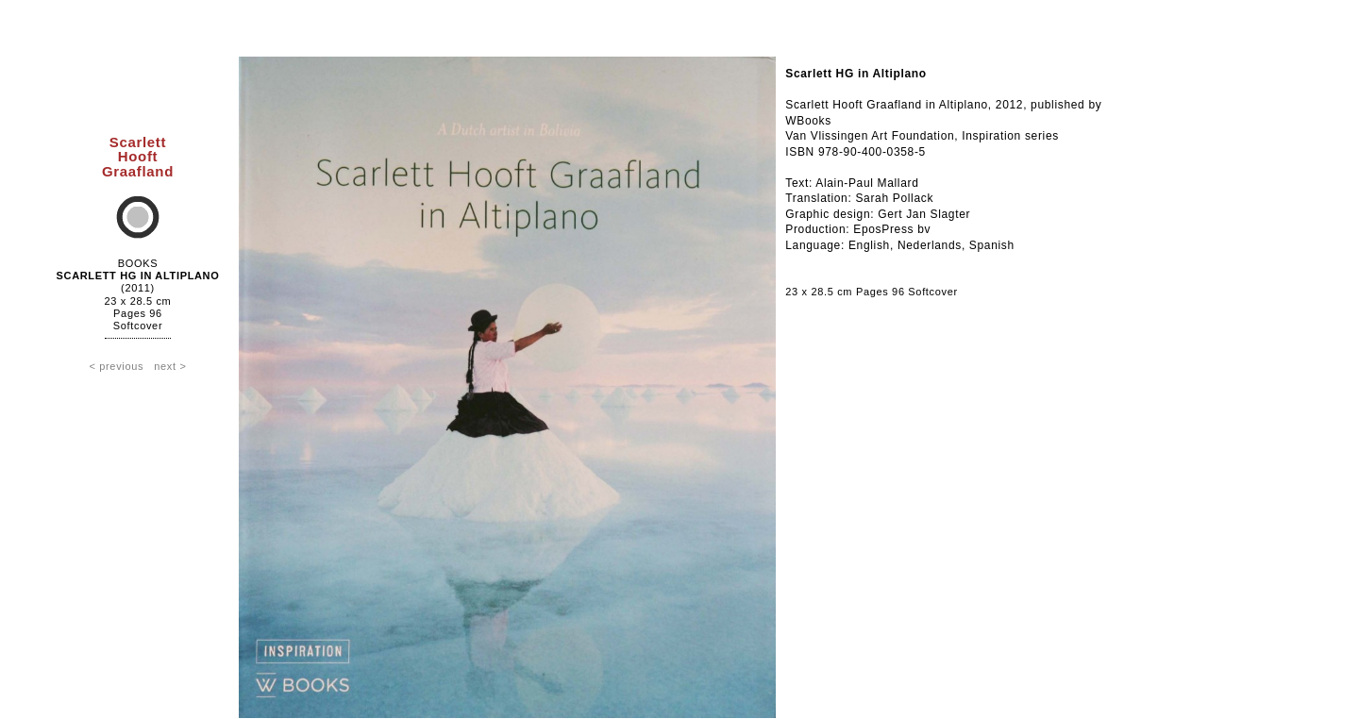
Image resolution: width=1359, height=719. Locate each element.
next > (170, 366)
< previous (116, 366)
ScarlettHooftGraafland (138, 156)
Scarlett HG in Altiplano (138, 275)
